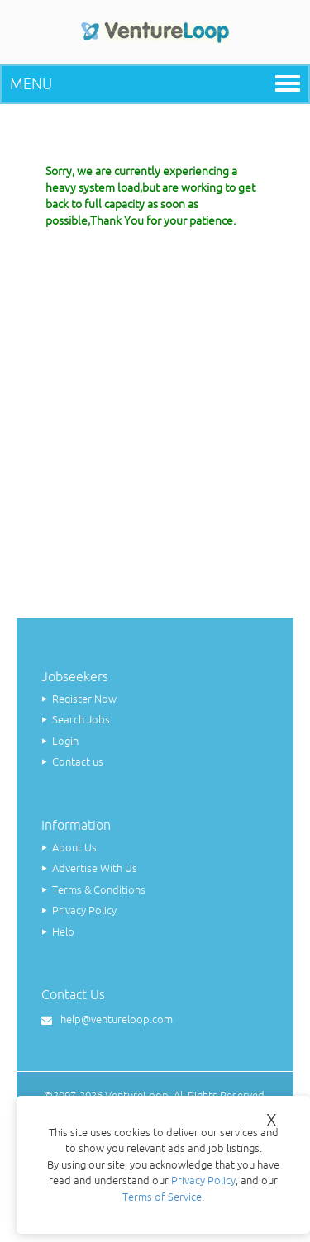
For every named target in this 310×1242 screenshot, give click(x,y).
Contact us (77, 762)
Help (63, 932)
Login (65, 741)
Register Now (84, 699)
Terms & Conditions (98, 890)
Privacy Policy (84, 910)
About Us (74, 847)
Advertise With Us (94, 868)
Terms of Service (162, 1197)
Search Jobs (81, 719)
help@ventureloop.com (116, 1019)
